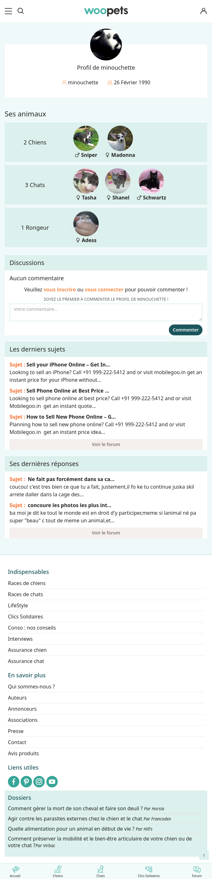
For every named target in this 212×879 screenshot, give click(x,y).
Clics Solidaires (149, 870)
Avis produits (23, 753)
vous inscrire (59, 289)
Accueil (15, 870)
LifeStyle (18, 605)
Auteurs (17, 697)
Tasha (86, 184)
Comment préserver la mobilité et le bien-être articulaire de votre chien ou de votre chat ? (100, 842)
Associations (22, 719)
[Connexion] (203, 11)
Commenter (186, 330)
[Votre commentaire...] (106, 312)
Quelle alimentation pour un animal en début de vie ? (80, 828)
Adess (86, 227)
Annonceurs (22, 708)
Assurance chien (27, 649)
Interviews (20, 638)
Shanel (117, 184)
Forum (196, 870)
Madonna (120, 142)
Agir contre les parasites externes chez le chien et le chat (89, 818)
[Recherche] (20, 11)
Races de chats (25, 594)
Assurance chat (26, 661)
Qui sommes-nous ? (31, 686)
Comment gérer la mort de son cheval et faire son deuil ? (86, 808)
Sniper (86, 142)
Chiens (57, 870)
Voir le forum (106, 444)
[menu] (9, 11)
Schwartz (151, 184)
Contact (17, 742)
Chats (100, 870)
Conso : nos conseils (32, 627)
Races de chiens (27, 583)
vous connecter (104, 289)
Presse (15, 731)
